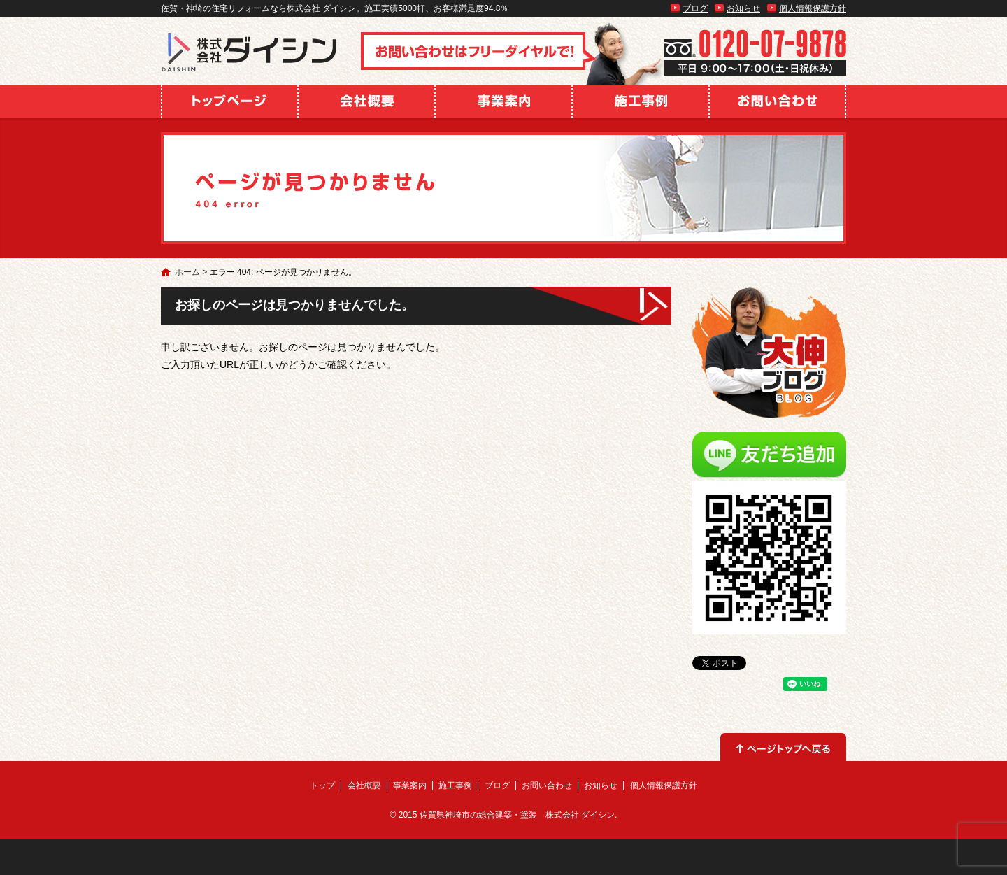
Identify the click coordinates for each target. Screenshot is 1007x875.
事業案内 (503, 101)
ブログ (695, 8)
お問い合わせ (777, 101)
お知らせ (743, 8)
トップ (229, 101)
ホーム (187, 272)
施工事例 (640, 101)
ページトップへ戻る (783, 747)
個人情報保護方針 (812, 8)
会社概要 (366, 101)
